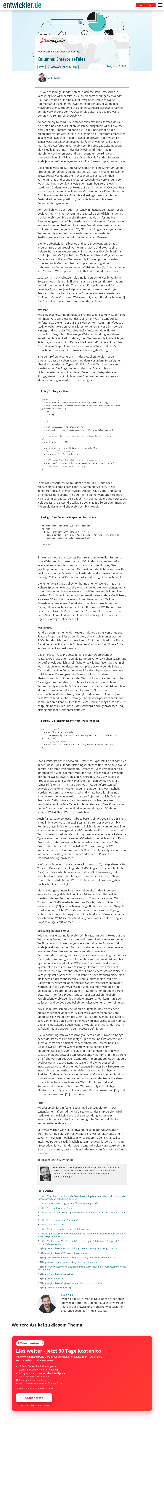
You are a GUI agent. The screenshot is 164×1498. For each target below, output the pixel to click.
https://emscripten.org (52, 1224)
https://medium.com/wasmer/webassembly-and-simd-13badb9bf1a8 (78, 1257)
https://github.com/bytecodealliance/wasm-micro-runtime (72, 1282)
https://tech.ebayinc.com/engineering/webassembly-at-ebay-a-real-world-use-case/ (81, 1214)
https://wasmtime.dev (53, 1278)
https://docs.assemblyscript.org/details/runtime (66, 1229)
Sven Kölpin (54, 77)
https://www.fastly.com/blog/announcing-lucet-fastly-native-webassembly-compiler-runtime (81, 1268)
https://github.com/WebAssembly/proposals (65, 1252)
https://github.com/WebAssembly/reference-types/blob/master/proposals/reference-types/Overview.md (81, 1242)
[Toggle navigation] (23, 5)
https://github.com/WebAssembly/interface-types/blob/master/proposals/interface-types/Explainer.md (81, 1235)
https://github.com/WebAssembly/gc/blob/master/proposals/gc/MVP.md (80, 1248)
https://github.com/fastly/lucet (58, 1273)
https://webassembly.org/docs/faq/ (59, 1219)
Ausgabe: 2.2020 (116, 66)
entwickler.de (22, 6)
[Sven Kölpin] (42, 77)
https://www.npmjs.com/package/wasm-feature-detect (70, 1262)
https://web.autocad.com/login (57, 1207)
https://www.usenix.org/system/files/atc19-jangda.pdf (69, 1203)
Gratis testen (145, 5)
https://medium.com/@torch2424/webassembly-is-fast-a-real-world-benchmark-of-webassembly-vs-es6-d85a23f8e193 (81, 1197)
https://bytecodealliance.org (56, 1287)
